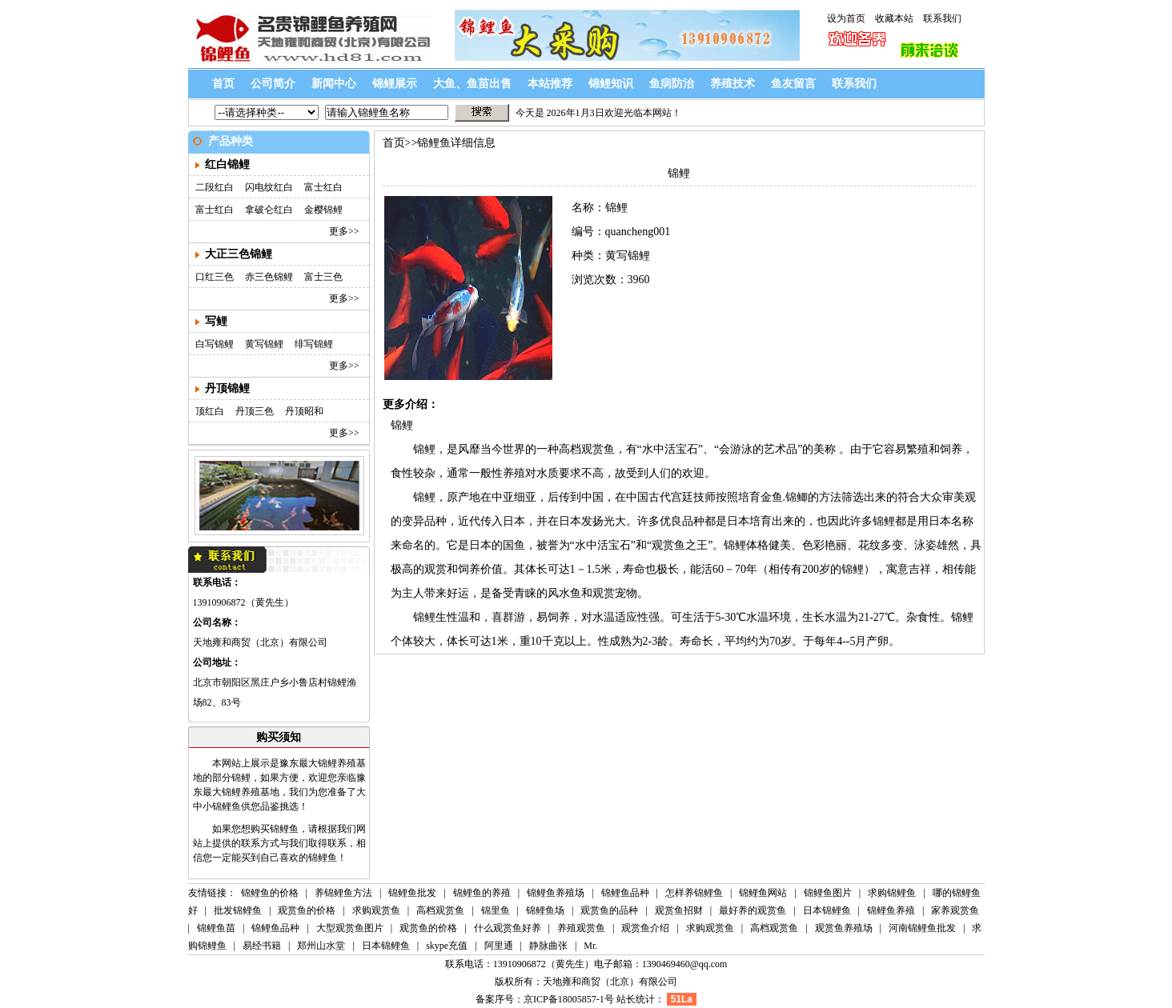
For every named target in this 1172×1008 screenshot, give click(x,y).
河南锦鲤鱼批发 (922, 928)
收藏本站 (894, 18)
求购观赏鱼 (376, 910)
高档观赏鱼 (440, 910)
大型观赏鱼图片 (349, 928)
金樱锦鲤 (323, 209)
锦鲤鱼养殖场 (555, 892)
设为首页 (846, 18)
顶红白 (209, 411)
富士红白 (323, 187)
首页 (223, 84)
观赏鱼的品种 (609, 910)
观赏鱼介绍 (645, 928)
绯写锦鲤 (314, 344)
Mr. (590, 945)
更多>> (344, 231)
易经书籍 (262, 945)
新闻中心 (333, 84)
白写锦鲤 (214, 344)
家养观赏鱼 (955, 910)
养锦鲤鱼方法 (343, 892)
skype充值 (447, 945)
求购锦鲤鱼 (893, 892)
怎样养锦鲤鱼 (695, 892)
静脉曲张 (548, 945)
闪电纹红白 (269, 187)
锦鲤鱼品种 (626, 892)
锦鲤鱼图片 (828, 892)
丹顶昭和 (304, 411)
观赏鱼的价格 (306, 910)
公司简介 (273, 84)
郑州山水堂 (321, 945)
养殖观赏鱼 (581, 928)
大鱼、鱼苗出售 (472, 84)
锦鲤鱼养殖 (891, 910)
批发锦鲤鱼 (238, 910)
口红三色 (214, 276)
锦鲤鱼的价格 (270, 892)
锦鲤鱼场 (545, 910)
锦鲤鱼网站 (763, 892)
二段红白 (214, 187)
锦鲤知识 (610, 84)
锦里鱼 (495, 910)
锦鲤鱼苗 (216, 928)
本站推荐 (550, 84)
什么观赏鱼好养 (507, 928)
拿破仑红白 (269, 209)
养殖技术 (732, 84)
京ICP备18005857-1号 (569, 999)
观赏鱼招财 (679, 910)
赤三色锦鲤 (269, 276)
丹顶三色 (254, 411)
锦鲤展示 (394, 84)
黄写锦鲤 (264, 344)
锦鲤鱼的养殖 (482, 892)
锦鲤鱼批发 (412, 892)
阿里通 (498, 945)
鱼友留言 (793, 84)
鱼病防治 (671, 84)
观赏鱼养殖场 (844, 928)
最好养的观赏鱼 (752, 910)
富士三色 (323, 276)
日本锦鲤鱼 (827, 910)
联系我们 (942, 18)
